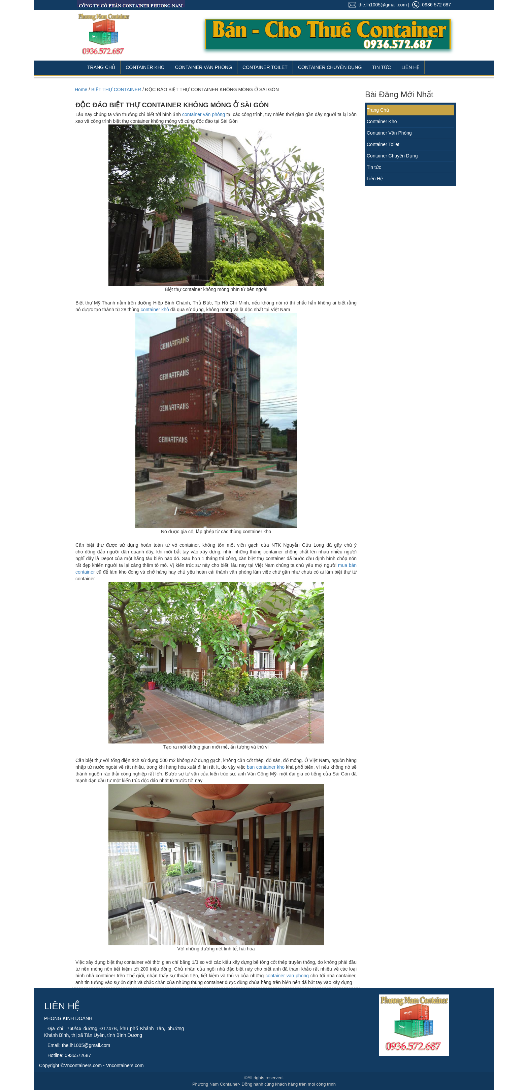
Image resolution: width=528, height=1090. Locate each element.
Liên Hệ (410, 67)
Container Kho (145, 67)
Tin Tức (381, 67)
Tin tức (374, 167)
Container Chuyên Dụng (330, 67)
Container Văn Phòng (203, 67)
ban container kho (266, 767)
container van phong (287, 975)
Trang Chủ (101, 67)
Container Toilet (265, 67)
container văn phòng (203, 114)
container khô (155, 309)
